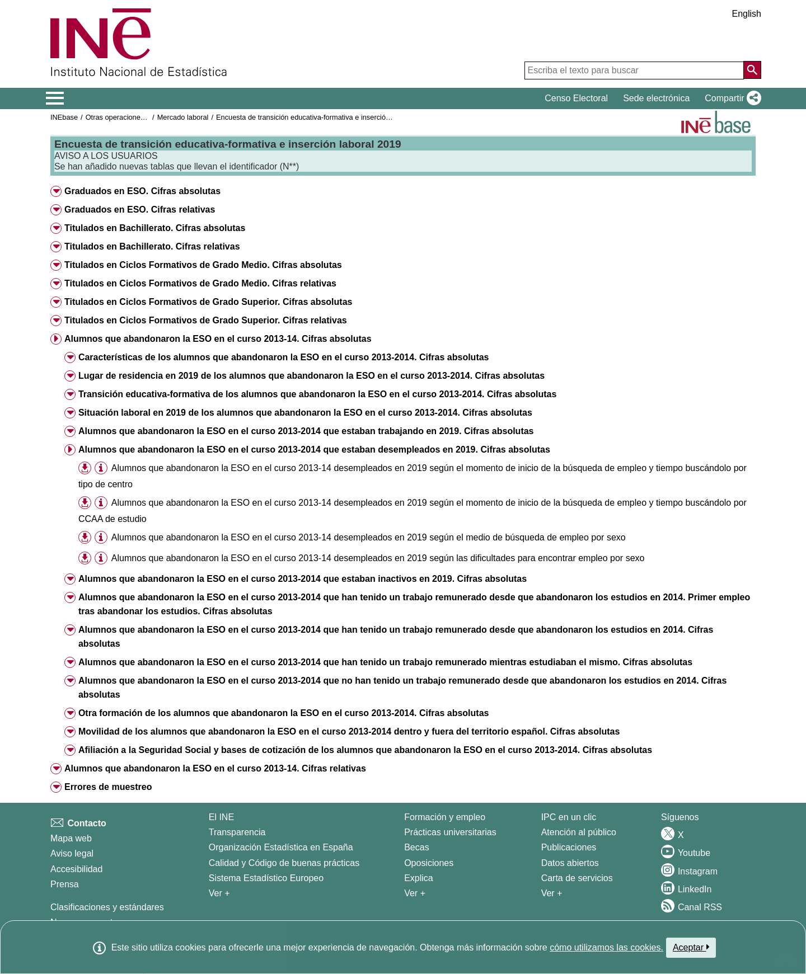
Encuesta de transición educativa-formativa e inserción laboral (314, 117)
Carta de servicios (577, 878)
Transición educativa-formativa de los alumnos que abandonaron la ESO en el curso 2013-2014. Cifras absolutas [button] (317, 394)
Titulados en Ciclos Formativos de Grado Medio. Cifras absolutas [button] (203, 265)
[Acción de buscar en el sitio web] (752, 70)
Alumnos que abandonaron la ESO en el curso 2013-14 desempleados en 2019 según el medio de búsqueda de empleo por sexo (368, 537)
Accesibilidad (76, 869)
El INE (221, 817)
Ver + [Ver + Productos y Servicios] (552, 893)
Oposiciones (428, 863)
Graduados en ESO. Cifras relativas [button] (139, 209)
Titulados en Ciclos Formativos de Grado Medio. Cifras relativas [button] (200, 283)
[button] (730, 98)
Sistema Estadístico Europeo (266, 878)
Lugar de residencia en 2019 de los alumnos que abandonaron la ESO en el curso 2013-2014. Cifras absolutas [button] (311, 375)
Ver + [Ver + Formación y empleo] (414, 893)
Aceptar (691, 947)
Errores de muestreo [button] (108, 787)
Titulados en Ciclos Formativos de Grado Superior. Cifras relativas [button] (205, 320)
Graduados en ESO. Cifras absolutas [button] (142, 191)
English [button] (746, 13)
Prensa (64, 884)
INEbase (64, 117)
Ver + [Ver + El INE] (219, 893)
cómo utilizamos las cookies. (606, 947)
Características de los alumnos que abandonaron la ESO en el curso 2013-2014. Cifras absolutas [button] (283, 357)
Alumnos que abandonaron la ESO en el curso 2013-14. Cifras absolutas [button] (218, 339)
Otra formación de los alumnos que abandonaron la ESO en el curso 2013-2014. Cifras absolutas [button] (283, 713)
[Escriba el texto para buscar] (634, 70)
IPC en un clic (569, 817)
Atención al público (578, 832)
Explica (418, 878)
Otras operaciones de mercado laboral (147, 117)
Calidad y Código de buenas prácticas (284, 863)
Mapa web (71, 838)
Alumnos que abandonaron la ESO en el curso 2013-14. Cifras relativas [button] (215, 768)
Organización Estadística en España (281, 847)
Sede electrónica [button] (656, 98)
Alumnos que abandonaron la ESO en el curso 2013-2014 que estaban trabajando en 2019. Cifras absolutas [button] (306, 431)
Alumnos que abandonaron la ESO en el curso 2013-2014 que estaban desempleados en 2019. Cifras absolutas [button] (314, 449)
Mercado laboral (183, 117)
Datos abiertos (570, 863)
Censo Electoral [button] (576, 98)
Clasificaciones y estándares (107, 907)
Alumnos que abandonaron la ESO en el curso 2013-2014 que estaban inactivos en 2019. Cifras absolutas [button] (302, 579)
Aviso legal (71, 853)
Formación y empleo (444, 817)
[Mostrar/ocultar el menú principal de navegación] (55, 98)
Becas (416, 847)
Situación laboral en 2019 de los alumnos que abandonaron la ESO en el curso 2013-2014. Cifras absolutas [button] (305, 412)
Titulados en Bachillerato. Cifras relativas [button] (152, 246)
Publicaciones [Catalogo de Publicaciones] (569, 847)
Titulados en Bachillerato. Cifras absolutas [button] (154, 228)
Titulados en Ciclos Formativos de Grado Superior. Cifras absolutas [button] (208, 302)
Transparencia (237, 832)
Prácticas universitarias (450, 832)
